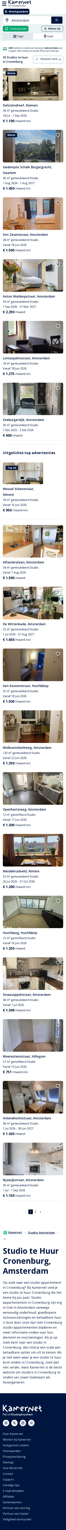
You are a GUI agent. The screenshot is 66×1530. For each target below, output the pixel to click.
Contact (8, 1474)
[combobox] (25, 20)
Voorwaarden (12, 1451)
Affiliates (8, 1496)
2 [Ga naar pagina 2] (35, 1212)
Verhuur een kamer (16, 1514)
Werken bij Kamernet (17, 1439)
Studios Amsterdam (41, 1233)
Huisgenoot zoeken (16, 1445)
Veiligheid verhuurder (17, 1519)
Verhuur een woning (16, 1508)
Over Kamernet (13, 1434)
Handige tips (11, 1485)
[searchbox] (30, 20)
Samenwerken (12, 1502)
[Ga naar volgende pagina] (40, 1211)
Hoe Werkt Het (13, 1468)
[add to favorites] (57, 73)
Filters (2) (52, 28)
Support (8, 1479)
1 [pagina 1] (30, 1212)
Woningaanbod (16, 11)
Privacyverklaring (14, 1457)
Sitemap (8, 1462)
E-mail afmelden (13, 1491)
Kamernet (13, 1232)
